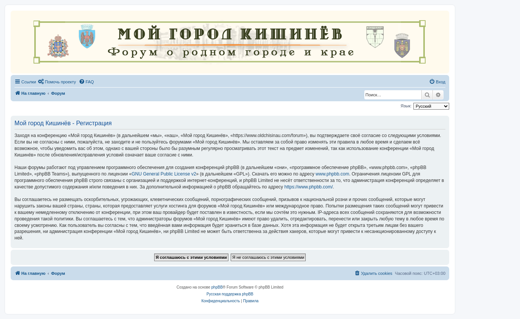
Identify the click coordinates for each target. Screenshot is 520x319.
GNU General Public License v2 (164, 174)
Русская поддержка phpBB (229, 294)
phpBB (217, 287)
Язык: (406, 106)
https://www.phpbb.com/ (308, 187)
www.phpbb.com (332, 174)
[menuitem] (57, 81)
